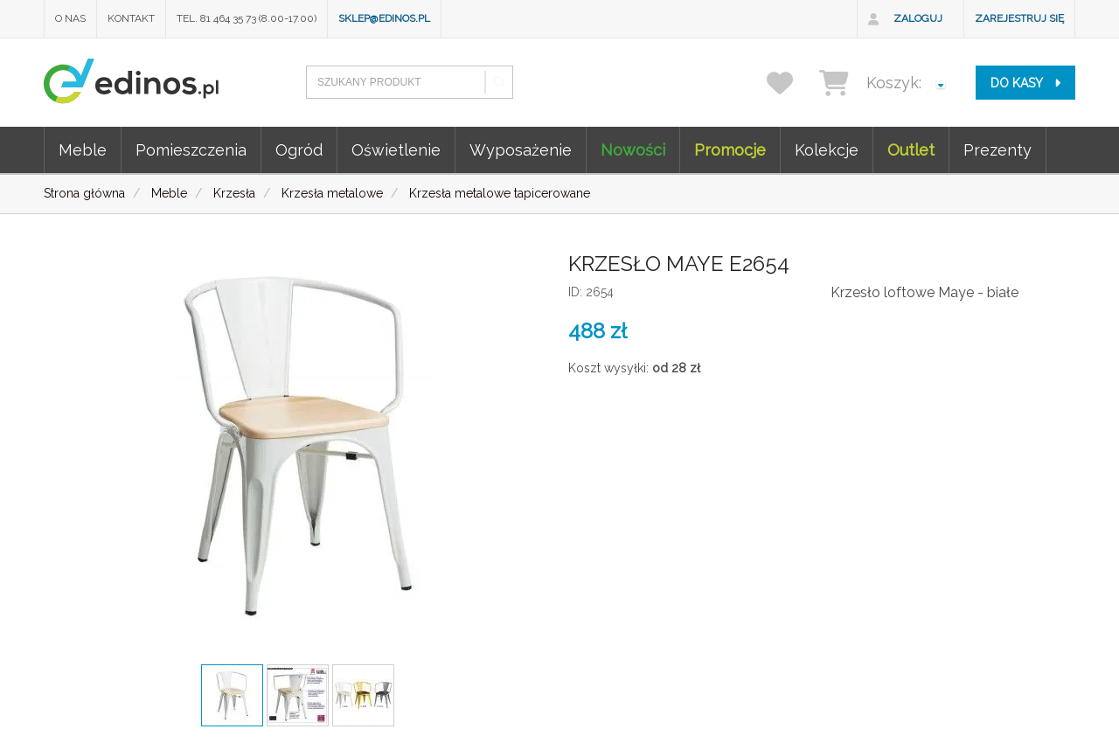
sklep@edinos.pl (384, 18)
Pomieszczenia (191, 150)
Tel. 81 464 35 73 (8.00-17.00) (246, 18)
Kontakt (131, 18)
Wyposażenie (520, 150)
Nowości (633, 150)
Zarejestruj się (1019, 18)
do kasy (1025, 83)
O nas (70, 18)
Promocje (730, 150)
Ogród (299, 150)
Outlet (911, 150)
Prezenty (997, 150)
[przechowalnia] (791, 82)
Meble (83, 150)
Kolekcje (826, 150)
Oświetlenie (396, 150)
